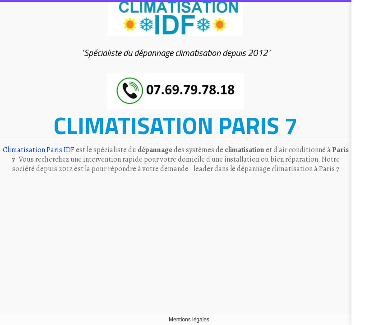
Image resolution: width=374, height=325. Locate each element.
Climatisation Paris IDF (38, 150)
